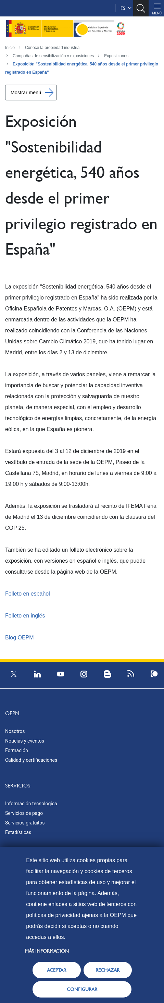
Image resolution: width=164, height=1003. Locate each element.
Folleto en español (27, 594)
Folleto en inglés (25, 616)
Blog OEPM (19, 637)
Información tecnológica (31, 803)
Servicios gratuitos (25, 822)
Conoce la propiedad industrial (52, 47)
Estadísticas (18, 832)
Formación (16, 750)
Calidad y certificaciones (31, 760)
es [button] (126, 8)
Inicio (10, 47)
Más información (47, 951)
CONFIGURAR (82, 989)
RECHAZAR (107, 970)
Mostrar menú (26, 92)
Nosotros (15, 731)
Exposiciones (116, 55)
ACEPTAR (56, 970)
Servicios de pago (24, 813)
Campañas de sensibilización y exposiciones (53, 55)
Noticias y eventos (24, 741)
